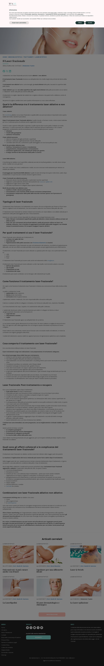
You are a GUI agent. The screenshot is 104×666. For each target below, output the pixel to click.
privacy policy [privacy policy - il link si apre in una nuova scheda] (53, 651)
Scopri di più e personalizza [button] (19, 661)
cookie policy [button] (80, 652)
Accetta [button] (90, 661)
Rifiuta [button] (80, 661)
